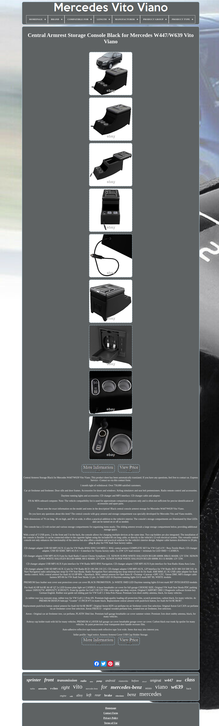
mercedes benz (92, 688)
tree (179, 680)
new (91, 681)
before (135, 680)
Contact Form (111, 713)
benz (131, 694)
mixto (148, 688)
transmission (67, 680)
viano (161, 687)
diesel (144, 681)
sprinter (34, 679)
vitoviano (119, 696)
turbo (32, 688)
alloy (79, 695)
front (49, 679)
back (188, 688)
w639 (177, 687)
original (155, 680)
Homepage (110, 708)
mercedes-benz (126, 687)
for (104, 687)
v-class (54, 688)
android (110, 680)
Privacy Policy (110, 718)
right (65, 687)
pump (99, 681)
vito (77, 686)
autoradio (42, 688)
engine (63, 696)
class (190, 679)
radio (84, 680)
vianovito (123, 681)
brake (108, 695)
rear (98, 695)
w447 (168, 680)
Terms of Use (110, 723)
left (89, 695)
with (71, 696)
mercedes (150, 694)
